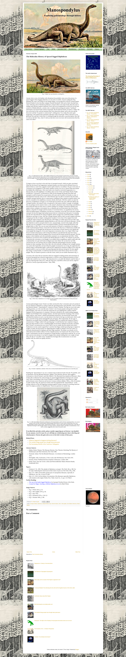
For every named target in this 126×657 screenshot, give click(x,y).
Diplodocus (40, 503)
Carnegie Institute (33, 503)
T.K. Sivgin (89, 141)
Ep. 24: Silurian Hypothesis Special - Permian (93, 127)
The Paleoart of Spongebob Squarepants (96, 232)
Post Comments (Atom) (37, 554)
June (89, 203)
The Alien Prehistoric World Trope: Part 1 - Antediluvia (96, 382)
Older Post (77, 552)
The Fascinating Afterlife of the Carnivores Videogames (44, 444)
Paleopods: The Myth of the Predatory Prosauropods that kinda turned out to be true (53, 620)
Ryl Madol (89, 49)
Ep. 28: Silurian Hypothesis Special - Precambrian (93, 113)
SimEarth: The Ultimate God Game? (96, 302)
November (90, 188)
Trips (48, 49)
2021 (88, 182)
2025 (88, 174)
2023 (88, 178)
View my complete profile (91, 143)
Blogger (77, 649)
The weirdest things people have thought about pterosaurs (44, 442)
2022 (88, 180)
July (89, 201)
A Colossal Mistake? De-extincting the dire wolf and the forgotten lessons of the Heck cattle (54, 587)
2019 (88, 216)
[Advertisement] (93, 460)
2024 (88, 176)
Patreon (97, 49)
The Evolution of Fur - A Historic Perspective (96, 295)
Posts (88, 399)
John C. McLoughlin (62, 503)
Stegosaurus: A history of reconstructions (97, 224)
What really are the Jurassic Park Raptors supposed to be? (97, 242)
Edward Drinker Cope (47, 503)
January (90, 213)
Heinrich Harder (55, 503)
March (89, 209)
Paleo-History (28, 49)
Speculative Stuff (62, 49)
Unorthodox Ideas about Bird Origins (93, 194)
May (89, 205)
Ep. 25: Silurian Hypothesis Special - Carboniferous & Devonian (93, 124)
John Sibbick (69, 503)
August (90, 192)
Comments (90, 402)
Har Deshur (82, 49)
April (89, 207)
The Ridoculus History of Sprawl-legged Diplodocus (93, 198)
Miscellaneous (72, 49)
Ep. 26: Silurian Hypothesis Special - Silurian (93, 120)
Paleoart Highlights (39, 49)
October (90, 190)
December (90, 186)
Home (53, 552)
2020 (88, 184)
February (90, 211)
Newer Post (29, 552)
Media (53, 49)
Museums (75, 503)
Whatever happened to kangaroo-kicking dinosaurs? (43, 440)
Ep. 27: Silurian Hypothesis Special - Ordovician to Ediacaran (93, 117)
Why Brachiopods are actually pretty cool (96, 267)
